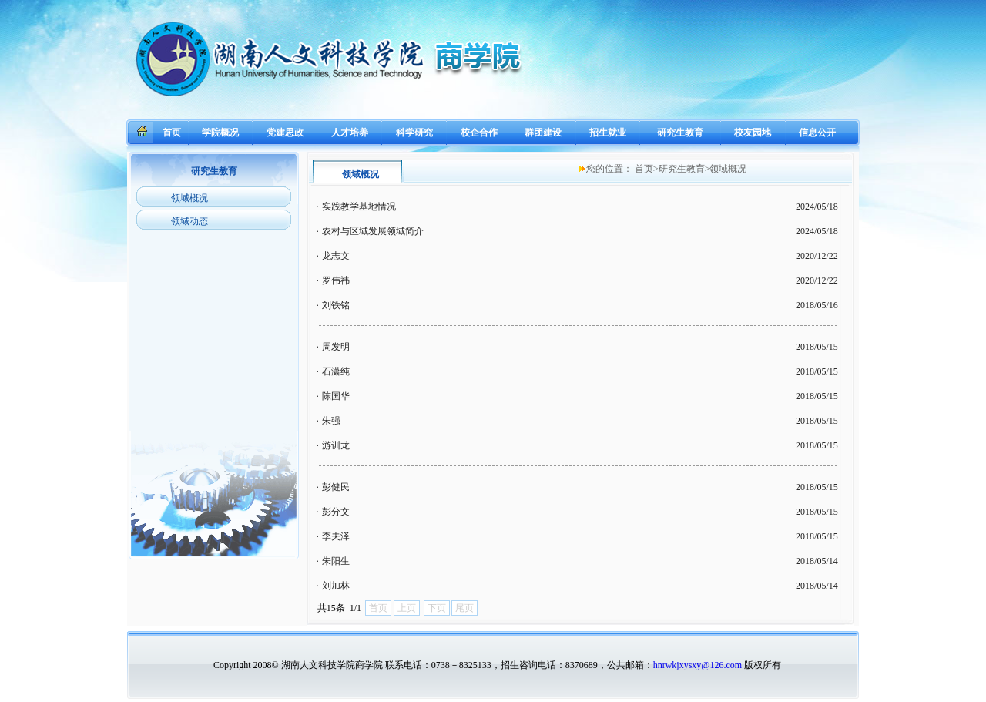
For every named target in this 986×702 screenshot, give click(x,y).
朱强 (331, 420)
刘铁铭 (336, 305)
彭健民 (336, 487)
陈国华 (336, 396)
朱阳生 (336, 561)
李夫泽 (336, 536)
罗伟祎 (336, 280)
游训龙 (336, 445)
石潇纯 (336, 371)
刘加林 (336, 585)
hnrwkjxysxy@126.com (697, 665)
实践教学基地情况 (359, 206)
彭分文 (336, 511)
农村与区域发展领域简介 (373, 231)
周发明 (336, 346)
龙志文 (336, 255)
